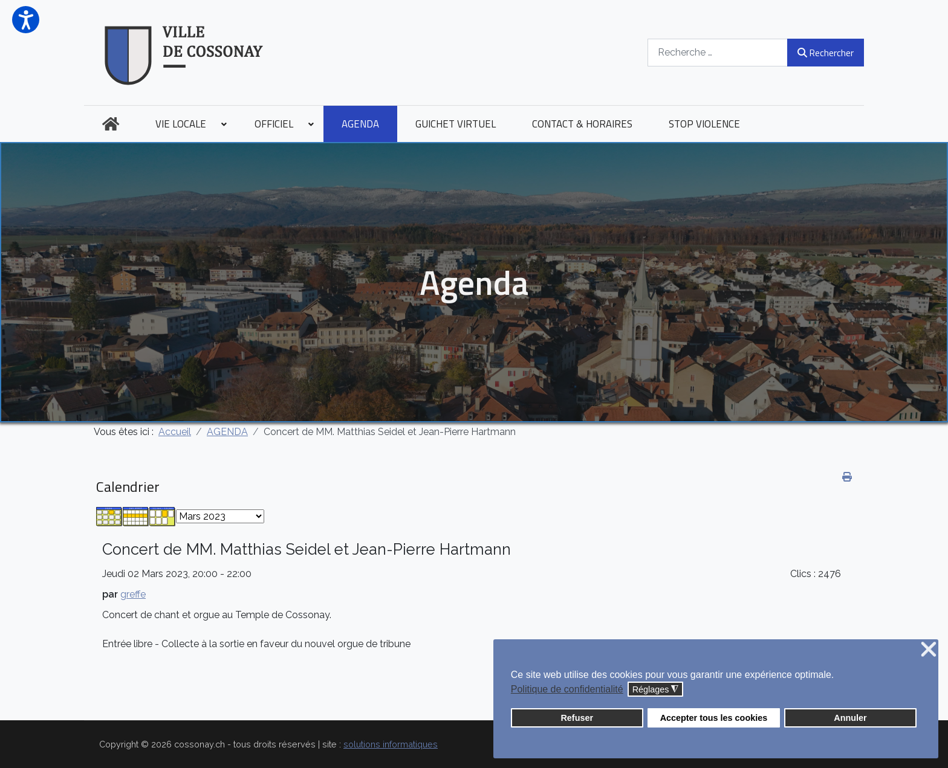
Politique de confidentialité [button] (567, 689)
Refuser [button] (576, 718)
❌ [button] (928, 650)
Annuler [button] (850, 718)
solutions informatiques (390, 744)
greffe (133, 594)
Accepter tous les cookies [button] (714, 718)
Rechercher (825, 52)
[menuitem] (110, 124)
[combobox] (718, 52)
